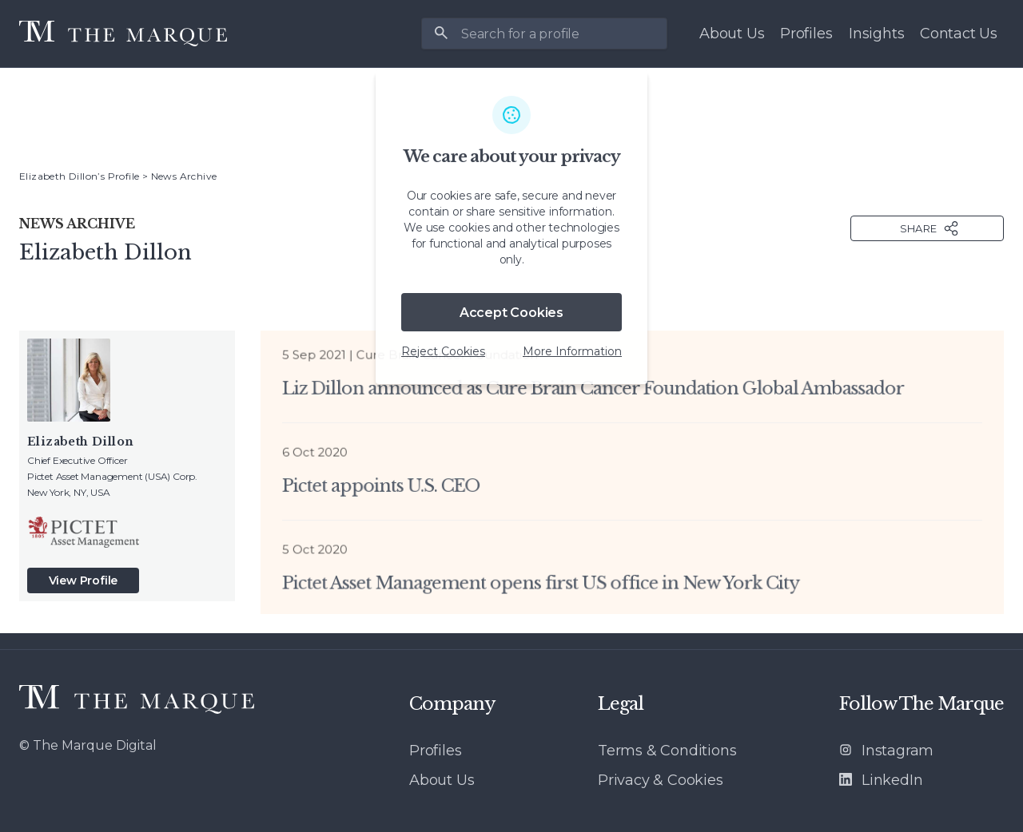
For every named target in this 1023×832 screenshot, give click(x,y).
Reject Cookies (443, 351)
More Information (572, 351)
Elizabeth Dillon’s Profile (79, 176)
